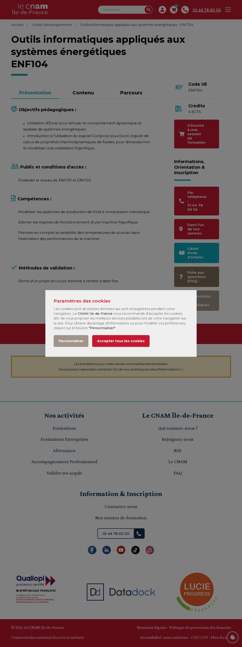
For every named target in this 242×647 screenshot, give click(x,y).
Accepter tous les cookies (121, 341)
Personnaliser (71, 341)
